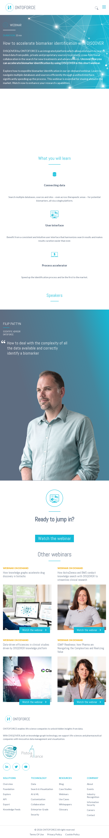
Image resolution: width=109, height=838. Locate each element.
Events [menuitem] (90, 789)
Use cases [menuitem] (64, 799)
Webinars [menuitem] (64, 794)
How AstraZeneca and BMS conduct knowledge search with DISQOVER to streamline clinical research (77, 576)
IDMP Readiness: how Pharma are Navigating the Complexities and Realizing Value (80, 648)
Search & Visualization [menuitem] (42, 789)
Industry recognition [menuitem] (93, 795)
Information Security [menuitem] (93, 803)
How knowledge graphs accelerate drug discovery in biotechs (24, 574)
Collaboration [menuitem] (38, 804)
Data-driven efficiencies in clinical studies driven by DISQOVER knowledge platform (26, 646)
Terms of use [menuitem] (37, 834)
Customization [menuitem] (38, 799)
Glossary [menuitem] (63, 809)
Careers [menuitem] (91, 810)
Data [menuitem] (33, 784)
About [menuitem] (90, 784)
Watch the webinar (54, 538)
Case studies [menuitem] (65, 789)
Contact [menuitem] (91, 815)
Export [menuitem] (6, 804)
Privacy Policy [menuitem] (54, 834)
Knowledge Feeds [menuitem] (11, 809)
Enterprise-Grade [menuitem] (39, 809)
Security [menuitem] (35, 814)
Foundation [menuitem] (8, 789)
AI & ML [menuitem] (35, 794)
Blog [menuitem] (61, 784)
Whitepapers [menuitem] (65, 804)
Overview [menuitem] (8, 784)
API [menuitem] (5, 799)
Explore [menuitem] (7, 794)
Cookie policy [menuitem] (72, 834)
